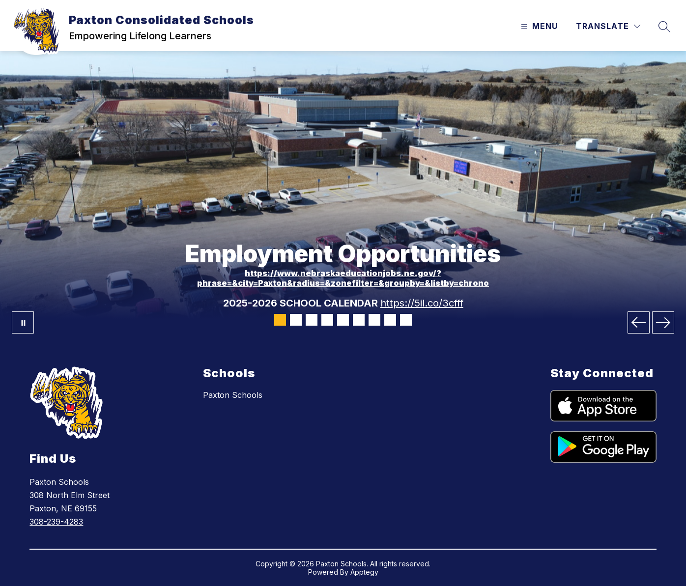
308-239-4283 (56, 522)
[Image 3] (311, 320)
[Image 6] (359, 320)
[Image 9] (406, 320)
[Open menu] (538, 26)
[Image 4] (327, 320)
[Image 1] (280, 320)
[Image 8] (390, 320)
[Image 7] (374, 320)
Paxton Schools (232, 395)
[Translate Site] (608, 26)
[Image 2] (296, 320)
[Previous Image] (639, 322)
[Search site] (664, 26)
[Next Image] (663, 322)
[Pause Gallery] (23, 322)
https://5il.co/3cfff (421, 303)
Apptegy (364, 572)
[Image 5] (343, 320)
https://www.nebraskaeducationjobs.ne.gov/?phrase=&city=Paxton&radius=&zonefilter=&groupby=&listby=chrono (343, 278)
